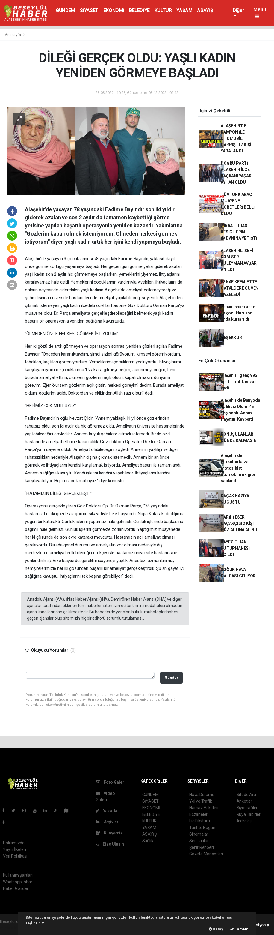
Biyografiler (247, 807)
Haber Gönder (15, 888)
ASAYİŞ (205, 10)
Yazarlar (107, 810)
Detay (216, 929)
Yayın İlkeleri (14, 849)
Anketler (244, 801)
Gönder (171, 677)
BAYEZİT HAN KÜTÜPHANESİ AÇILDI (235, 548)
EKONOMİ (113, 10)
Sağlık (147, 840)
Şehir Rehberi (201, 847)
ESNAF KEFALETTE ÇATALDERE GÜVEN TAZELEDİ (239, 288)
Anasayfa (13, 34)
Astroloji (244, 821)
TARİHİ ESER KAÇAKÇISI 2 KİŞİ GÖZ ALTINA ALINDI (239, 523)
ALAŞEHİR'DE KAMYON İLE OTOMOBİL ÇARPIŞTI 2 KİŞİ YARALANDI (236, 138)
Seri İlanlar (199, 840)
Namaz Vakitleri (203, 807)
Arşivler (107, 821)
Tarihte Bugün (202, 827)
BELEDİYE (139, 10)
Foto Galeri (110, 782)
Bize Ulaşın (110, 844)
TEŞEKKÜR (231, 337)
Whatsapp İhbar (17, 881)
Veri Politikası (15, 856)
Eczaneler (198, 814)
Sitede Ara (246, 794)
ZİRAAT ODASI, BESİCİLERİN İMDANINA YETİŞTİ (239, 232)
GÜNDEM (65, 10)
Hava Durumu (201, 794)
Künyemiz (109, 833)
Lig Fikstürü (199, 821)
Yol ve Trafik (200, 801)
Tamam (239, 929)
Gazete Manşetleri (206, 854)
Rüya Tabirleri (249, 814)
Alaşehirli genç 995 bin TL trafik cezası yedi (239, 381)
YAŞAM (184, 10)
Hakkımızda (14, 842)
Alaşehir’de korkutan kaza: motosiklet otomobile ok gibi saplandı (238, 468)
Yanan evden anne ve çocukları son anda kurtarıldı (238, 313)
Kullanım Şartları (18, 875)
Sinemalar (198, 834)
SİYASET (89, 10)
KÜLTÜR (163, 10)
